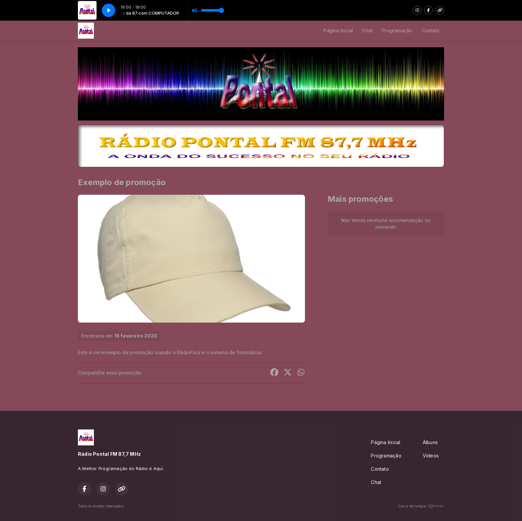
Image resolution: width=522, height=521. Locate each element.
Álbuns (430, 442)
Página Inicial (338, 30)
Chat (367, 30)
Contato (430, 30)
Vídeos (431, 455)
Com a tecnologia (421, 506)
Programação (397, 30)
